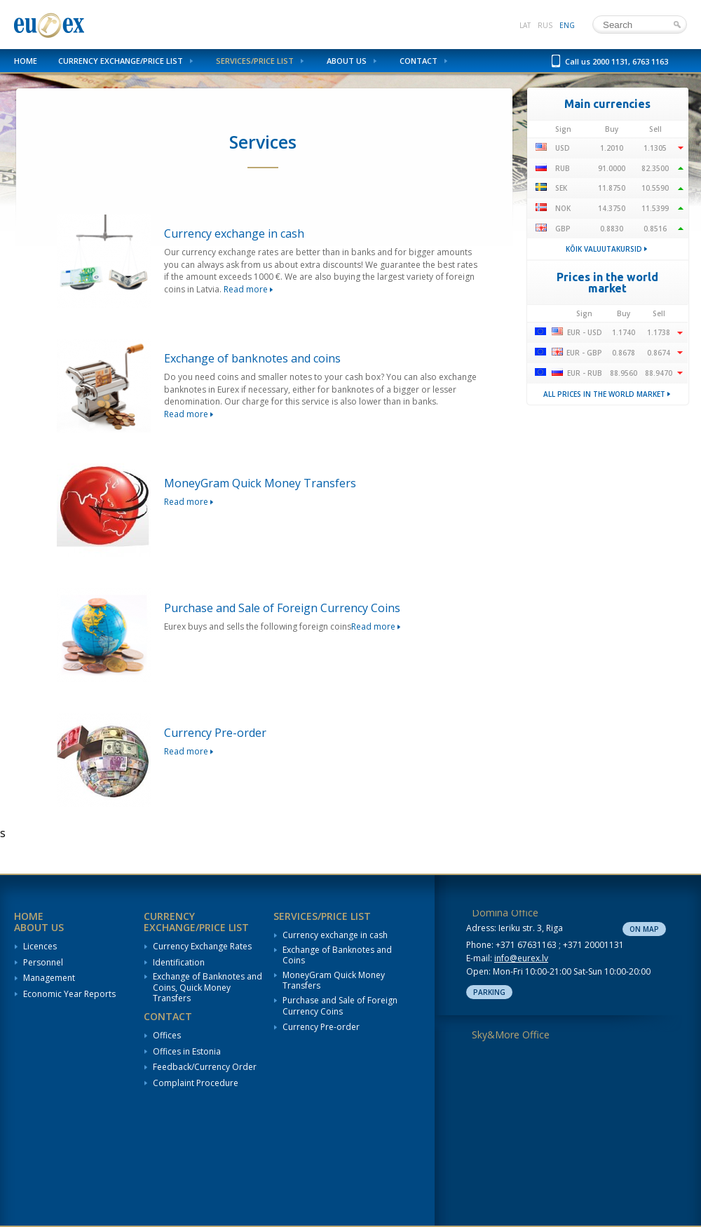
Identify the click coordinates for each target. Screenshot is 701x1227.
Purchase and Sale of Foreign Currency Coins (340, 1006)
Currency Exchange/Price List (120, 60)
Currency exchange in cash (335, 935)
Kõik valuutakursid (604, 249)
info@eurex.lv (521, 958)
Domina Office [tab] (505, 912)
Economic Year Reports (69, 994)
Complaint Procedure (195, 1083)
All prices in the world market (604, 394)
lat (525, 25)
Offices (167, 1035)
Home (25, 60)
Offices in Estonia (187, 1051)
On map (644, 929)
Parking (489, 992)
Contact (418, 60)
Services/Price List (255, 60)
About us (347, 60)
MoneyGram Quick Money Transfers (334, 980)
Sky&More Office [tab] (511, 1034)
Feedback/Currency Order (205, 1067)
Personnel (43, 962)
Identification (179, 962)
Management (49, 978)
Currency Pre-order (321, 1027)
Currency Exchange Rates (202, 946)
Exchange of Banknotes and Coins (337, 955)
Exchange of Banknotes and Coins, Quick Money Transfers (207, 987)
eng (567, 25)
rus (545, 25)
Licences (40, 946)
